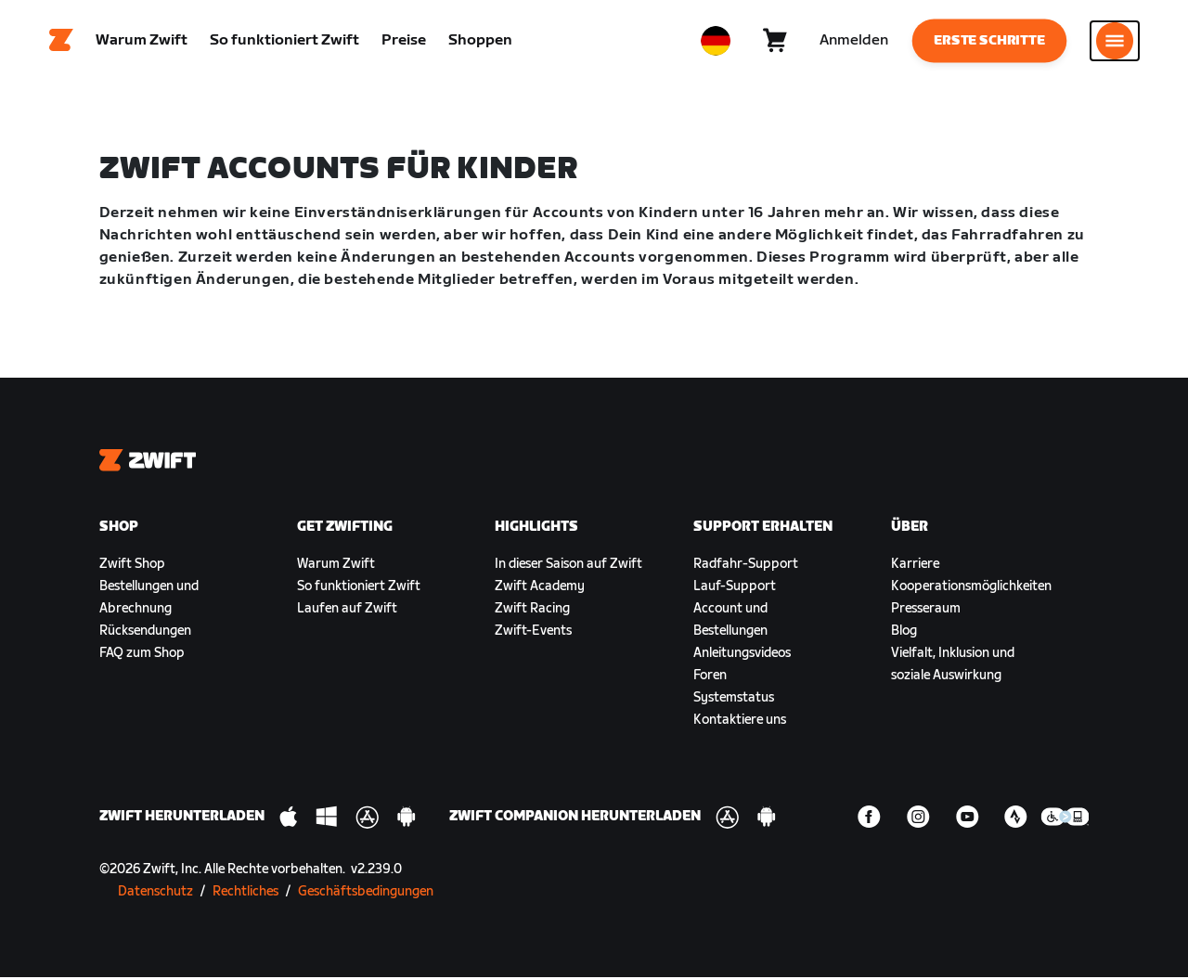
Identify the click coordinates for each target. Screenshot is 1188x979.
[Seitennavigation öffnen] (1115, 41)
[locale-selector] (715, 42)
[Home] (61, 41)
